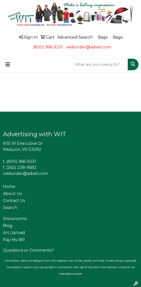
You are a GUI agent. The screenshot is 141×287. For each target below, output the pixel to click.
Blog (7, 225)
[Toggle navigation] (7, 64)
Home (9, 186)
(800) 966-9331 (47, 47)
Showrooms (15, 218)
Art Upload (14, 232)
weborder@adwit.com (88, 47)
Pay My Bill (14, 239)
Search (10, 207)
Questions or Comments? (28, 250)
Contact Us (14, 200)
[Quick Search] (98, 64)
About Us (12, 193)
